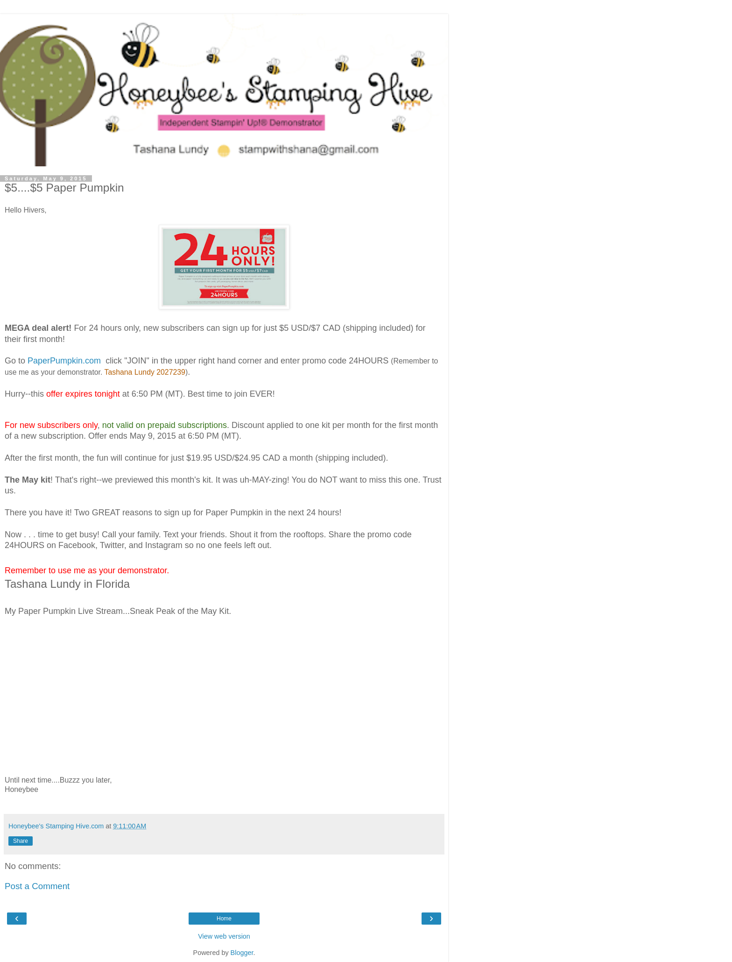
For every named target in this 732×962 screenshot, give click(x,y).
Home (224, 918)
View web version (224, 936)
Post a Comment (37, 886)
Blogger (242, 952)
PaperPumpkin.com (64, 360)
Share (20, 841)
